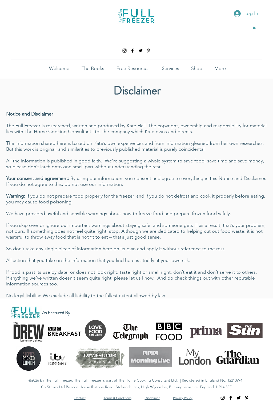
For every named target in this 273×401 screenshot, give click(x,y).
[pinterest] (148, 50)
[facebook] (132, 50)
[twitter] (140, 50)
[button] (254, 27)
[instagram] (124, 50)
